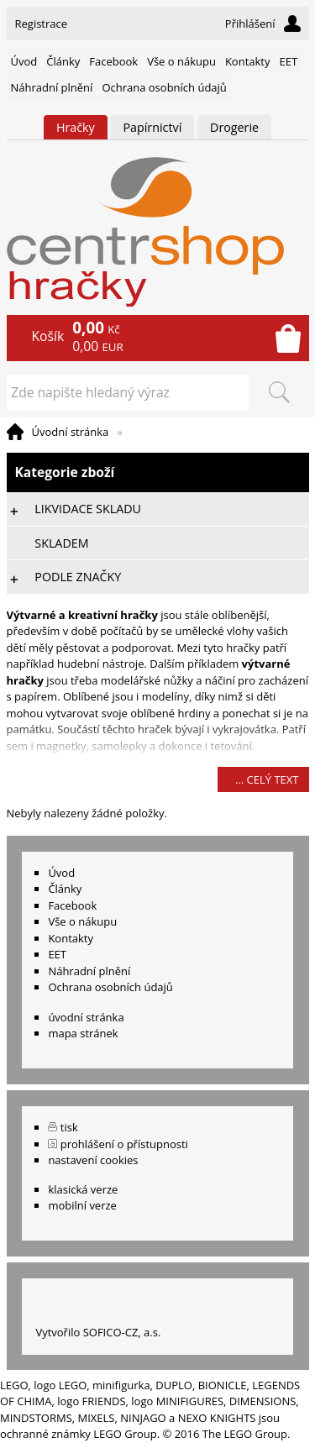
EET (289, 61)
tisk (69, 1127)
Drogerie (234, 127)
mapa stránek (83, 1033)
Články (63, 61)
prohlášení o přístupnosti (124, 1144)
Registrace (41, 23)
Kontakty (247, 61)
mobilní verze (82, 1205)
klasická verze (83, 1189)
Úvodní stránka (70, 431)
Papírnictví (152, 127)
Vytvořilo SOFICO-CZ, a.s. (97, 1332)
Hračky (75, 127)
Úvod (24, 61)
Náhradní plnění (52, 87)
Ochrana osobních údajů (164, 87)
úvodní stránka (85, 1017)
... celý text (267, 779)
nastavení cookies (93, 1160)
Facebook (113, 61)
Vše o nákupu (181, 61)
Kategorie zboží (158, 472)
